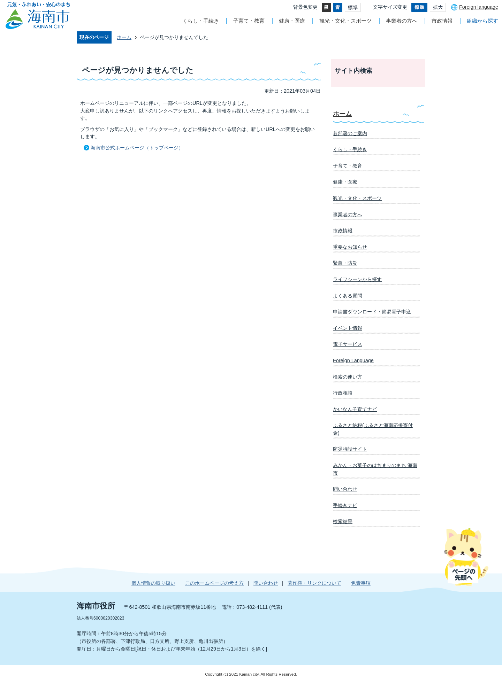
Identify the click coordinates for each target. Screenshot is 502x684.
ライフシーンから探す (357, 279)
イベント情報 (347, 328)
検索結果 (342, 521)
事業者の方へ (401, 21)
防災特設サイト (350, 449)
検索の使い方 (347, 377)
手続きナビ (345, 505)
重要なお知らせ (350, 247)
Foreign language (478, 7)
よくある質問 (347, 295)
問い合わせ (345, 489)
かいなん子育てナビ (355, 409)
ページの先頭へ (466, 557)
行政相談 (342, 393)
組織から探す (482, 21)
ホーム (124, 37)
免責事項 (361, 583)
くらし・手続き (200, 21)
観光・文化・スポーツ (345, 21)
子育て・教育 (249, 21)
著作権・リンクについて (314, 583)
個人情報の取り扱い (153, 583)
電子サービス (347, 344)
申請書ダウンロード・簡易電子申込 (372, 311)
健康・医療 (292, 21)
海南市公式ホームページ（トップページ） (137, 147)
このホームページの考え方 (214, 583)
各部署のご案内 (350, 133)
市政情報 (442, 21)
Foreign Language (353, 360)
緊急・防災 (345, 263)
